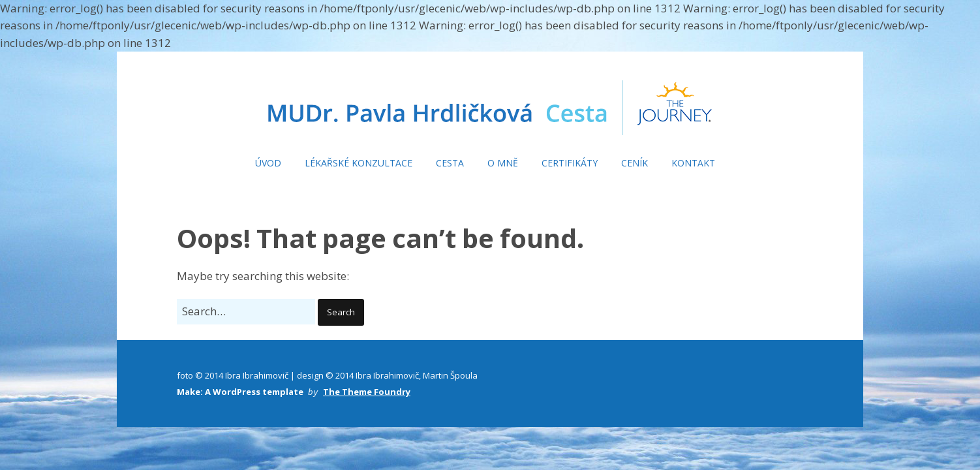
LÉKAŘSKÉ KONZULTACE (358, 163)
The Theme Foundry (366, 392)
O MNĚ (502, 163)
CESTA (450, 163)
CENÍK (634, 163)
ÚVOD (268, 163)
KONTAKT (693, 163)
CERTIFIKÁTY (570, 163)
